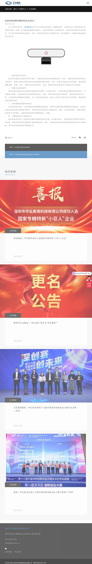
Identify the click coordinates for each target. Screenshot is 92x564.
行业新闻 (32, 9)
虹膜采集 (28, 27)
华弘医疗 (18, 557)
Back (8, 143)
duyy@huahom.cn (12, 548)
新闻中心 (23, 9)
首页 (15, 9)
